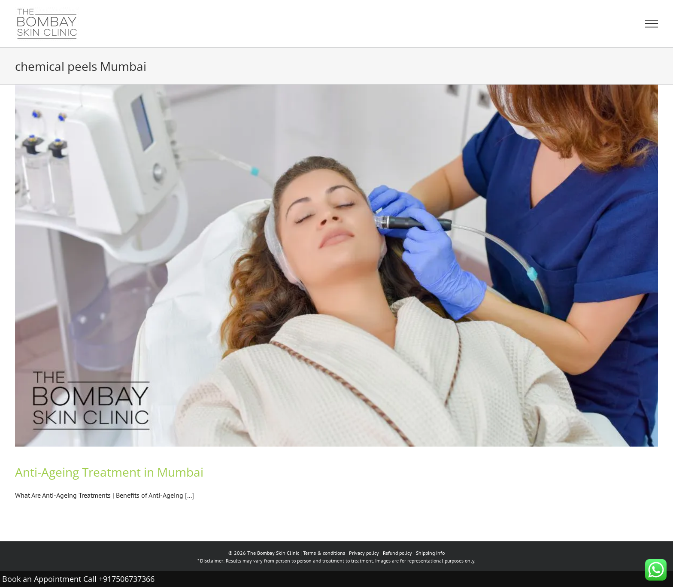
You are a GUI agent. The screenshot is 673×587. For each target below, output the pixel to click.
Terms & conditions (324, 553)
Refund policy (397, 553)
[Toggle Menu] (651, 23)
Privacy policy (364, 553)
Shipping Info (430, 553)
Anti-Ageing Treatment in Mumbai (109, 472)
